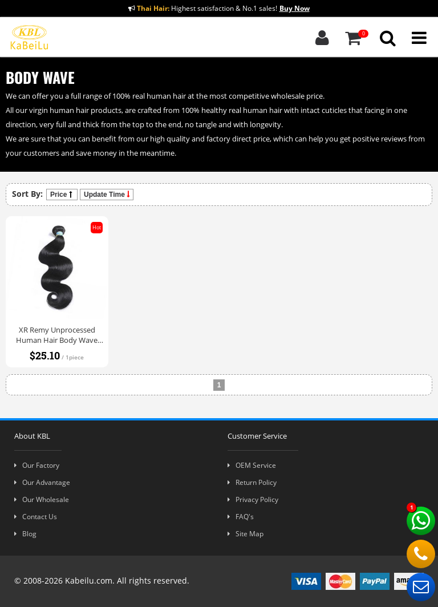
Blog (25, 534)
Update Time (106, 195)
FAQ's (241, 516)
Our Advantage (42, 482)
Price (62, 195)
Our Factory (36, 465)
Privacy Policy (253, 499)
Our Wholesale (41, 499)
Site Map (245, 534)
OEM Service (252, 465)
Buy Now (294, 8)
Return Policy (252, 482)
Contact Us (35, 516)
